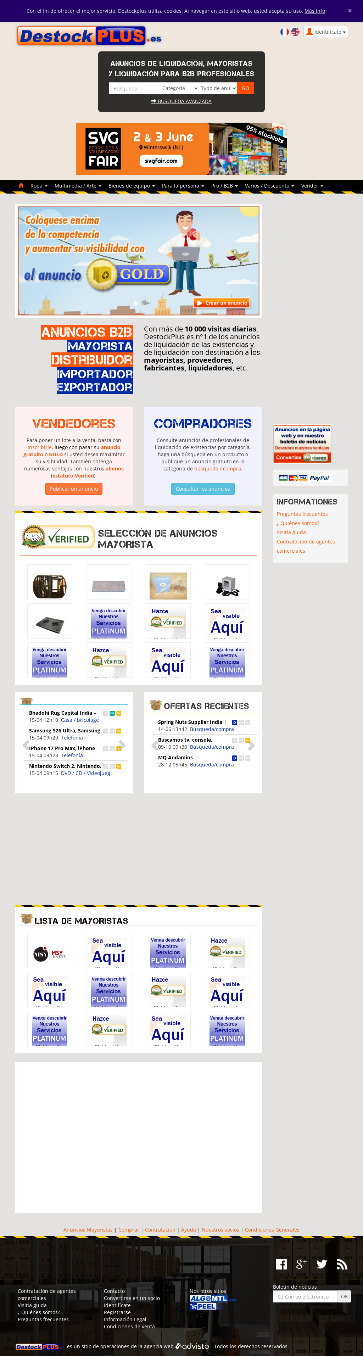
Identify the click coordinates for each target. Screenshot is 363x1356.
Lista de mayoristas (81, 921)
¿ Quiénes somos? (298, 523)
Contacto (114, 1291)
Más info (315, 10)
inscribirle (40, 447)
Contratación (160, 1229)
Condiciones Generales (272, 1229)
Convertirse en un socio (132, 1298)
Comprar (128, 1229)
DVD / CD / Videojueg (85, 773)
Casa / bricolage (80, 719)
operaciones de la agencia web (137, 1346)
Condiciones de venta (129, 1326)
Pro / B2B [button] (224, 185)
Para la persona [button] (183, 185)
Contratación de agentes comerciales (306, 546)
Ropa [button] (39, 185)
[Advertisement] (74, 848)
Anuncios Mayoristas (88, 1229)
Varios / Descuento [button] (269, 185)
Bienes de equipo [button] (131, 185)
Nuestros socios (220, 1229)
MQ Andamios (175, 757)
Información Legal (125, 1319)
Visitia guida (291, 532)
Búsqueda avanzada (181, 101)
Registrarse (117, 1312)
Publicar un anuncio (74, 488)
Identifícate (117, 1305)
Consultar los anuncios (203, 488)
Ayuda (188, 1229)
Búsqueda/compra (212, 729)
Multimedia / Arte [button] (78, 185)
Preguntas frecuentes (302, 513)
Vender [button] (312, 185)
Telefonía (72, 737)
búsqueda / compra (217, 468)
